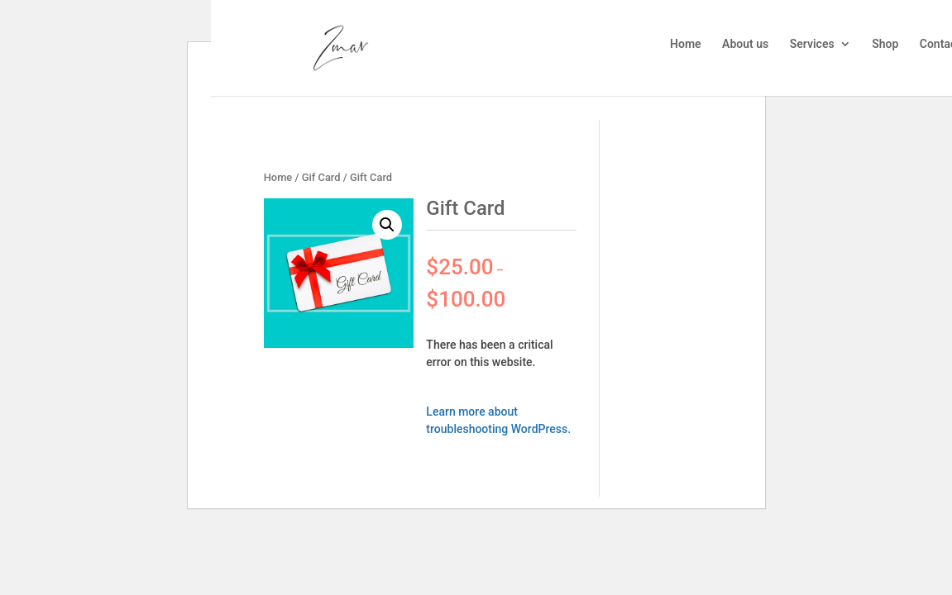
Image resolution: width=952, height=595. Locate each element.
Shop (885, 44)
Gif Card (321, 177)
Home (685, 44)
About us (745, 44)
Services (812, 44)
